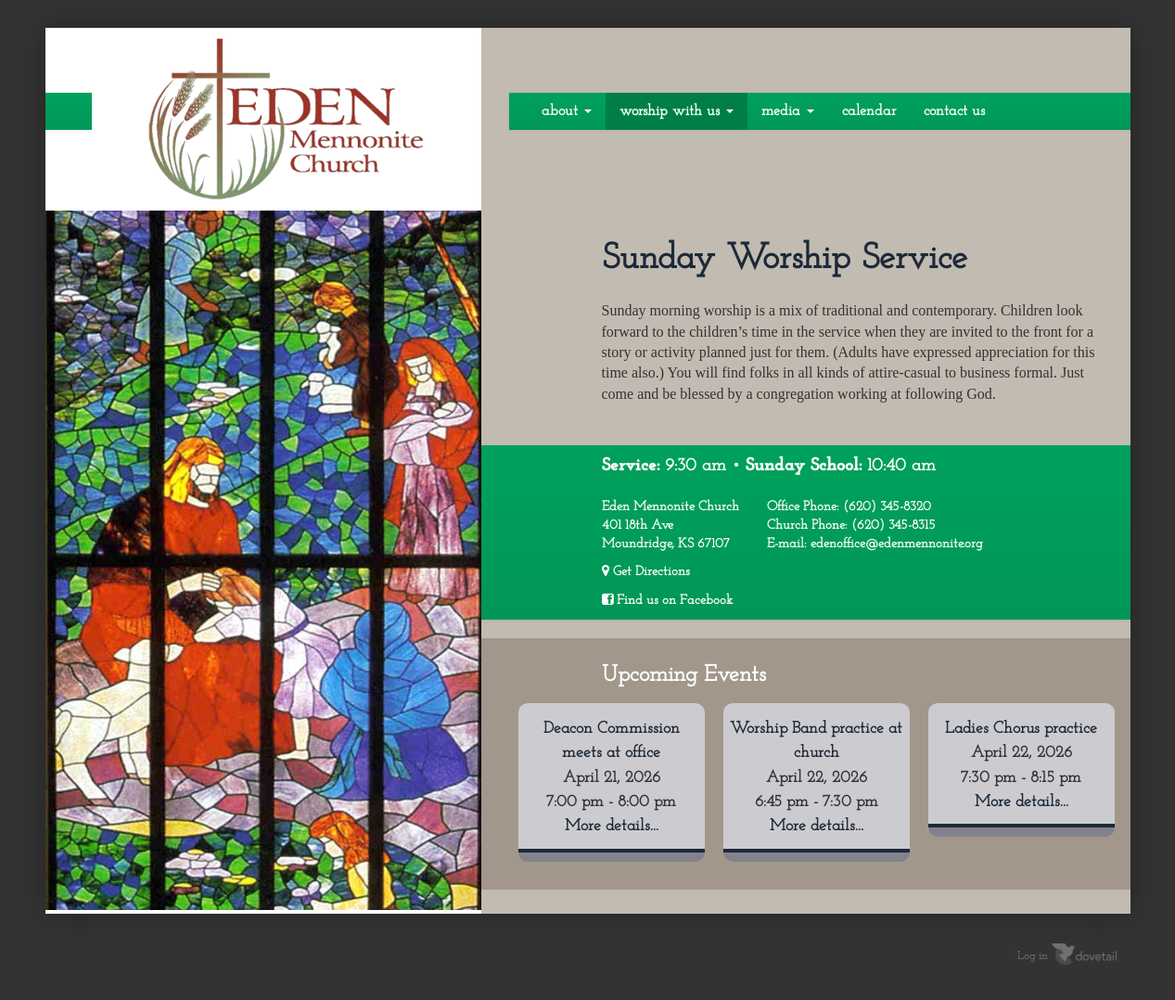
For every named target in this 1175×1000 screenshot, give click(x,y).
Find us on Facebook (667, 600)
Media (787, 111)
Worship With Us (676, 111)
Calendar (869, 111)
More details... (611, 826)
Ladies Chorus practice (1021, 729)
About (567, 111)
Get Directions (646, 571)
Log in (1032, 956)
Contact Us (954, 111)
